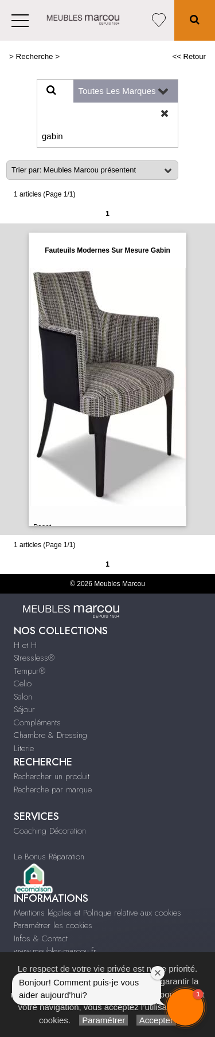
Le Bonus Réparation (49, 856)
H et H (25, 645)
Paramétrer (103, 1020)
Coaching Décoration (50, 830)
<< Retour (189, 56)
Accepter (156, 1020)
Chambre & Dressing (50, 735)
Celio (23, 683)
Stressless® (34, 657)
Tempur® (29, 671)
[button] (185, 1007)
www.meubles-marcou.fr (55, 951)
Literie (24, 748)
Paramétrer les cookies (53, 925)
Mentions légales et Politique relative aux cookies (97, 912)
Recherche (34, 56)
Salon (23, 696)
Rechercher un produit (51, 776)
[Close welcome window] (158, 973)
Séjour (24, 709)
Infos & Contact (41, 938)
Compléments (37, 722)
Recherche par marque (53, 789)
